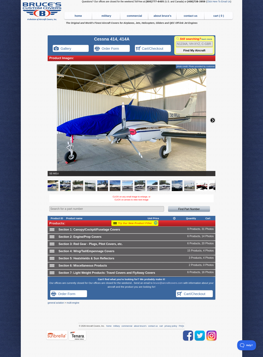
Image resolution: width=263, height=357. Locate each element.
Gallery (62, 49)
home (78, 15)
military (106, 15)
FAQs (181, 326)
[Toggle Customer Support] (246, 345)
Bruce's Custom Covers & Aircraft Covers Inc (42, 11)
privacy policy (171, 326)
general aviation (56, 302)
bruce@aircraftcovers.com (168, 282)
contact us (190, 15)
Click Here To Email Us (218, 1)
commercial (134, 15)
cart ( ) (218, 15)
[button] (212, 120)
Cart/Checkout (149, 49)
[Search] (194, 44)
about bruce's (162, 15)
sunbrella (56, 335)
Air (87, 326)
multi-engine (73, 302)
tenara (77, 335)
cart (161, 326)
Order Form (107, 49)
